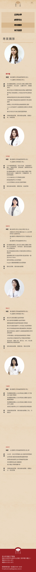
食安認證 (18, 30)
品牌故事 (18, 15)
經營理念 (18, 20)
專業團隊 (18, 25)
